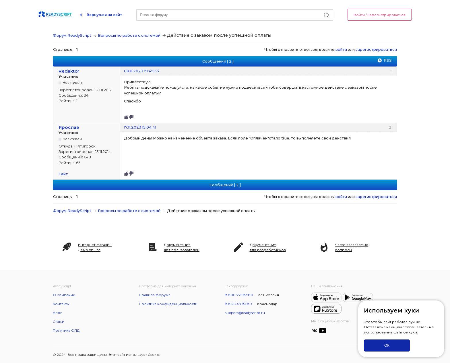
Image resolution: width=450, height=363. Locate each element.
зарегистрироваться (376, 49)
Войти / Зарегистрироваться (380, 15)
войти (341, 49)
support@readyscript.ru (245, 312)
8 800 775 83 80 (239, 295)
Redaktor (69, 71)
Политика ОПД (66, 330)
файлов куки (405, 332)
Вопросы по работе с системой (129, 35)
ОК (386, 345)
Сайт (63, 174)
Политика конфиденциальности (168, 304)
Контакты (61, 304)
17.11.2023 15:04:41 (140, 127)
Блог (57, 312)
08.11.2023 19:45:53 (141, 71)
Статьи (58, 321)
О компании (64, 295)
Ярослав (69, 127)
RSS (388, 60)
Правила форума (154, 295)
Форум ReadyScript (72, 35)
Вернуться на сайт (104, 15)
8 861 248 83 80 (238, 304)
